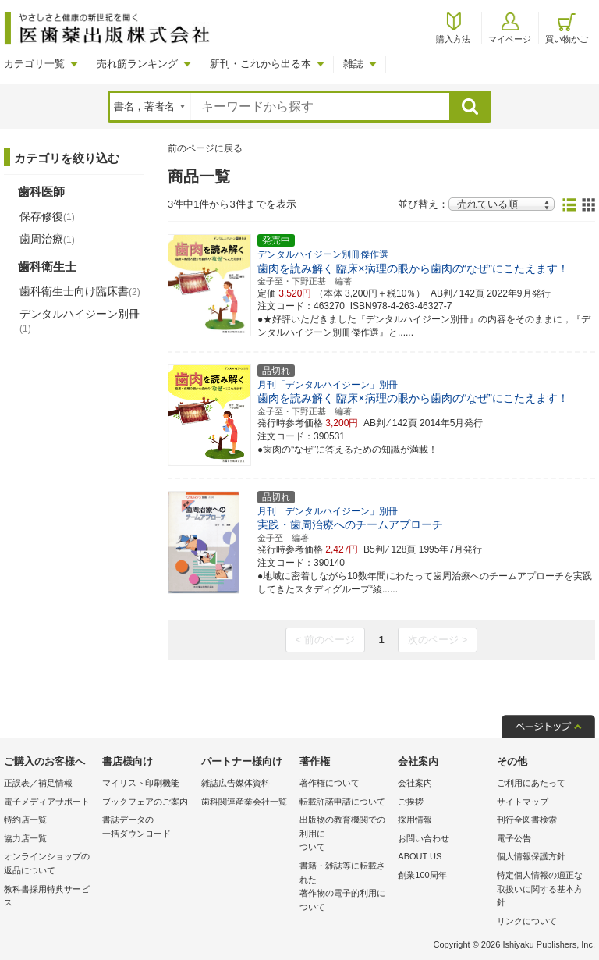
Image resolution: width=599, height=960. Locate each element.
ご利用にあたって (531, 783)
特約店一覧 (25, 819)
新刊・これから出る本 (260, 63)
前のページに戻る (205, 148)
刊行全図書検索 (527, 819)
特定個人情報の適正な (542, 890)
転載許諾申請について (342, 801)
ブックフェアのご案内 (145, 801)
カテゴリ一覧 (34, 63)
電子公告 (514, 838)
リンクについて (527, 921)
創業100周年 (422, 875)
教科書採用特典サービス (47, 896)
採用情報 (415, 819)
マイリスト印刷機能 (140, 783)
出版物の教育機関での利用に (345, 835)
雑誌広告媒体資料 (235, 783)
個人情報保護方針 (531, 856)
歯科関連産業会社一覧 (244, 801)
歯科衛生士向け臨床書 (79, 291)
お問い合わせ (423, 838)
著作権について (330, 783)
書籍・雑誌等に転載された (345, 887)
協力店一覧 (25, 838)
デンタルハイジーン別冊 (79, 321)
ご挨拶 (411, 801)
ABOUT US (419, 856)
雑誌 (353, 63)
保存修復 (47, 216)
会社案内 (415, 783)
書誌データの (147, 828)
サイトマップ (522, 801)
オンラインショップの (49, 864)
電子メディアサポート (47, 801)
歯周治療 (47, 239)
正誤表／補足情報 (38, 783)
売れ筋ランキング (137, 63)
